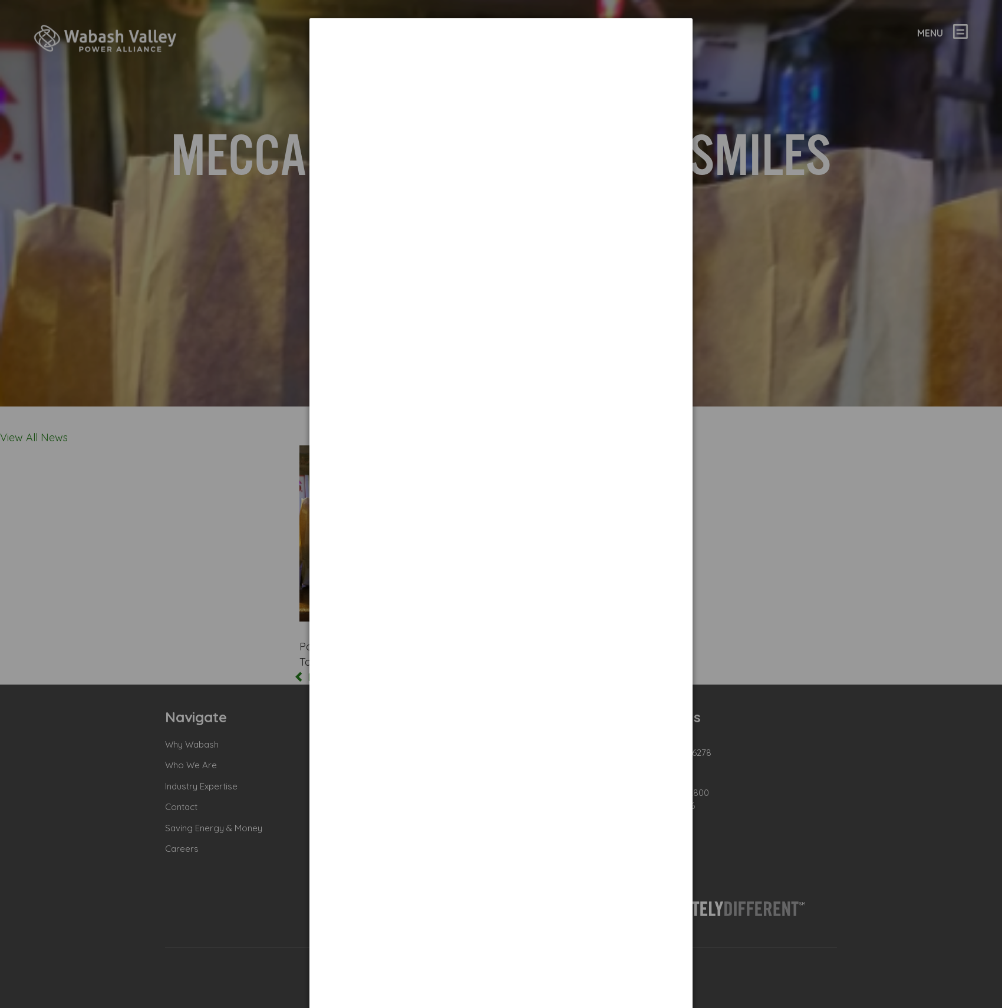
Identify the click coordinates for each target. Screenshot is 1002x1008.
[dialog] (501, 62)
